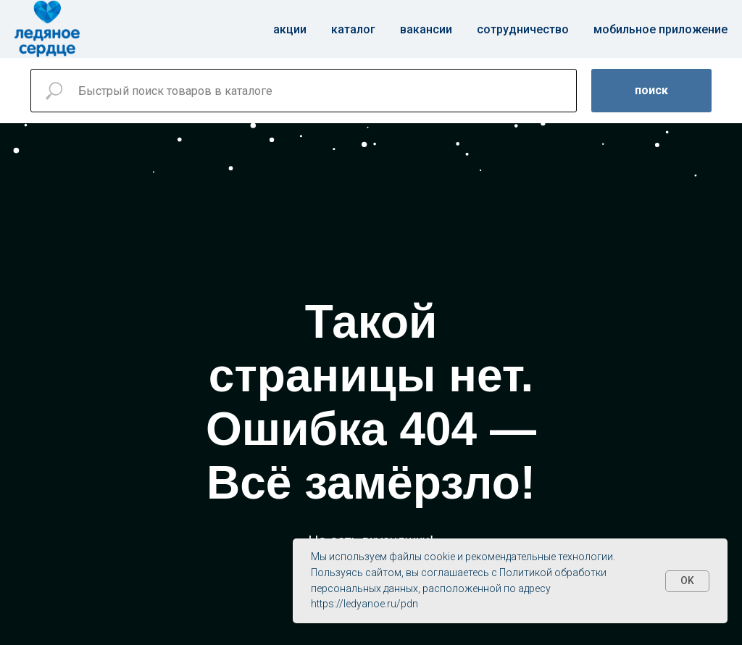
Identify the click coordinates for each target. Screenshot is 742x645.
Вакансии (426, 29)
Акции (290, 29)
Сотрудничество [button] (523, 29)
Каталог (353, 29)
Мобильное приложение (660, 29)
